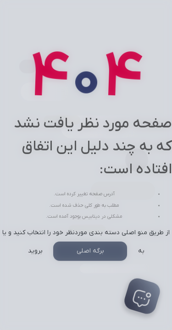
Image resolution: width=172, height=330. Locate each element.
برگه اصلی (90, 251)
